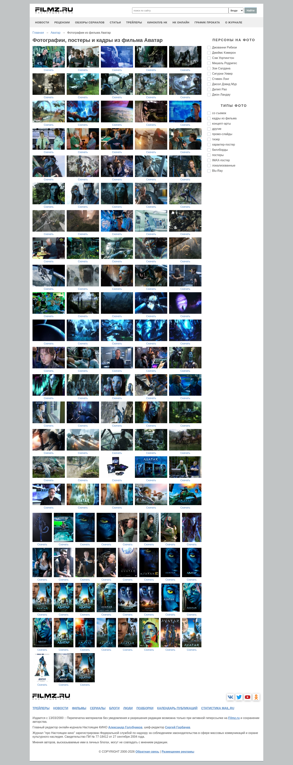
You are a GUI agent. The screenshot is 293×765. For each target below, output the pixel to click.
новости (42, 22)
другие (216, 128)
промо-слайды (222, 134)
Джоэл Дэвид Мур (224, 84)
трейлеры (134, 22)
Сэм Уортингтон (223, 57)
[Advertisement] (235, 238)
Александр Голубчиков (125, 727)
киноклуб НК (157, 22)
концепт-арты (221, 123)
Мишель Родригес (224, 63)
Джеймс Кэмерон (224, 52)
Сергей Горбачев (177, 727)
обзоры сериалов (90, 22)
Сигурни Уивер (222, 73)
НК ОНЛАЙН (180, 22)
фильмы (79, 708)
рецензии (62, 22)
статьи (115, 22)
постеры (218, 155)
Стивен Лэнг (220, 78)
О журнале (233, 22)
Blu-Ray (217, 170)
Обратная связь (147, 751)
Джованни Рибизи (224, 47)
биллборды (220, 149)
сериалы (97, 708)
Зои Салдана (221, 68)
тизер (216, 139)
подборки (144, 708)
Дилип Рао (219, 89)
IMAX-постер (221, 160)
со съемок (219, 113)
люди (128, 708)
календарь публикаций (177, 708)
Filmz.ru (234, 718)
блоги (114, 708)
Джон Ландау (221, 94)
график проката (207, 22)
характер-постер (223, 144)
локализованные (223, 165)
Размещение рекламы (178, 751)
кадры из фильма (224, 118)
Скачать (49, 69)
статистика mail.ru (217, 708)
